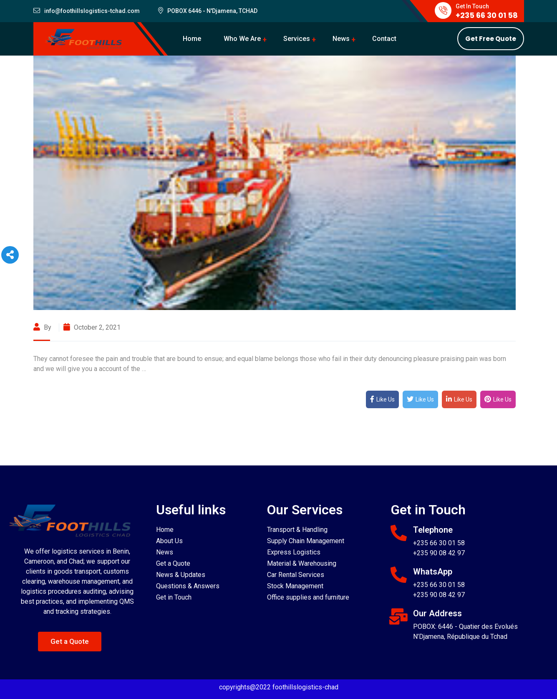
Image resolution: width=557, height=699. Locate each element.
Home (192, 39)
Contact (384, 39)
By (43, 327)
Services (296, 39)
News (341, 39)
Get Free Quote (490, 38)
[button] (69, 641)
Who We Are (242, 39)
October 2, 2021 (92, 327)
